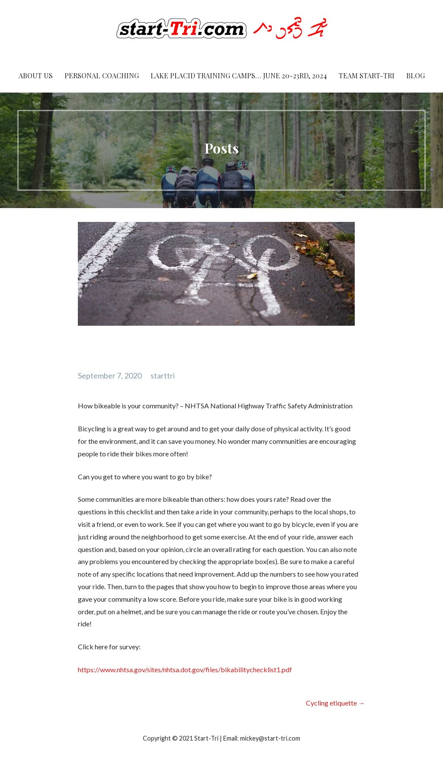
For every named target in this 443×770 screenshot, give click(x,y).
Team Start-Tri (367, 75)
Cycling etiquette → (335, 703)
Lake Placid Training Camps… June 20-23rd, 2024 (239, 75)
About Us (36, 75)
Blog (415, 75)
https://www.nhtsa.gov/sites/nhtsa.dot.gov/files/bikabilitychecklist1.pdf (185, 669)
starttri (163, 375)
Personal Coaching (101, 75)
